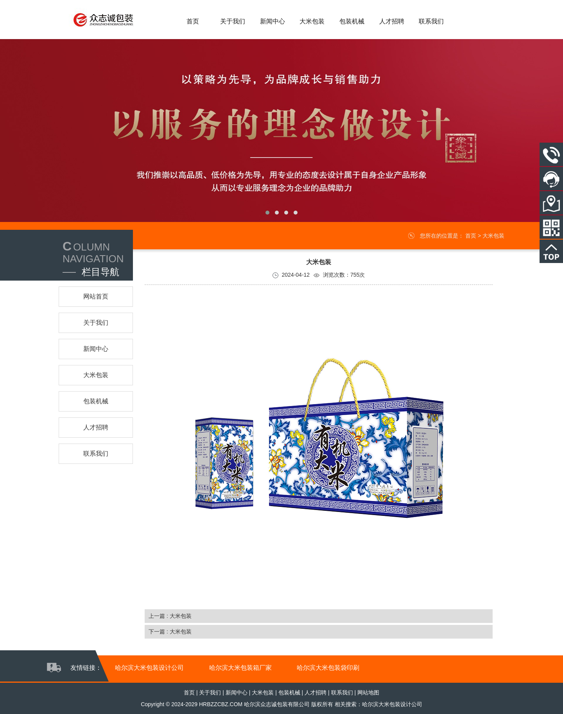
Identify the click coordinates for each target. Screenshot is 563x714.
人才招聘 (315, 692)
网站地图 (368, 692)
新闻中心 (236, 692)
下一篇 (170, 631)
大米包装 (493, 236)
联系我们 (342, 692)
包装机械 (289, 692)
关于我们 (210, 692)
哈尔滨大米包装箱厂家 (240, 667)
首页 (470, 236)
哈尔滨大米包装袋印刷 (328, 667)
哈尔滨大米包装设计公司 (149, 667)
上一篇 (170, 616)
